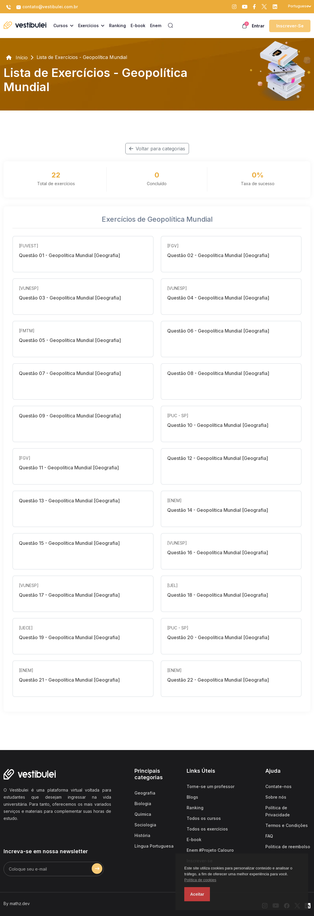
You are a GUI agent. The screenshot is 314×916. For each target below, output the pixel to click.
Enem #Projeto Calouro (210, 850)
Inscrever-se (290, 25)
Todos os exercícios (207, 828)
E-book (194, 839)
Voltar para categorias (157, 149)
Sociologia (145, 824)
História (142, 835)
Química (142, 814)
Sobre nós (275, 797)
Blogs (192, 797)
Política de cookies (200, 880)
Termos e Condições (286, 825)
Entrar (258, 25)
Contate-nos (278, 786)
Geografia (144, 792)
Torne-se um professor (210, 786)
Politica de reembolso (287, 846)
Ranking (195, 807)
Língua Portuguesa (154, 845)
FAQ (269, 835)
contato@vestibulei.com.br (47, 7)
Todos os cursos (204, 818)
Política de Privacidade (277, 811)
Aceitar (197, 894)
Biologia (142, 803)
